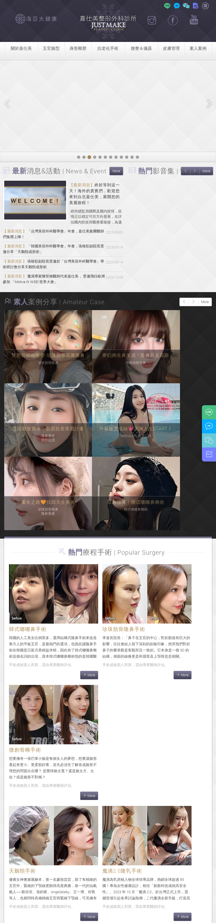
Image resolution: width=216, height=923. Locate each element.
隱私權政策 (185, 915)
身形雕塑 (77, 48)
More (116, 171)
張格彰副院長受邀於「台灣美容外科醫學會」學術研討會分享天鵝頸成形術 (53, 270)
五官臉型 (51, 48)
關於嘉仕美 (21, 48)
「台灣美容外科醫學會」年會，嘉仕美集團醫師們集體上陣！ (53, 235)
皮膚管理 (171, 48)
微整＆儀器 (141, 48)
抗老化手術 (107, 48)
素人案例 (198, 48)
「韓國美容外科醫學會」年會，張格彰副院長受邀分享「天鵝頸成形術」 (53, 252)
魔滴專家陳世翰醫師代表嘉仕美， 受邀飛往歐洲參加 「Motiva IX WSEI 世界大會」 (54, 287)
